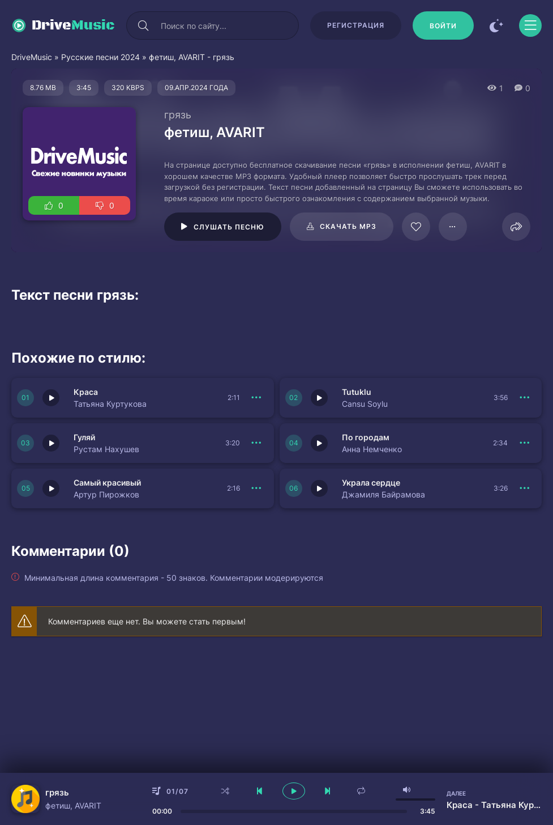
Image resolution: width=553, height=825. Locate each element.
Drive (73, 25)
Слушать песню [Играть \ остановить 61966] (229, 227)
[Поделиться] (516, 226)
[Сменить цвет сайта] (496, 25)
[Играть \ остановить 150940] (319, 443)
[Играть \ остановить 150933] (51, 488)
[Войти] (443, 25)
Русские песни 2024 (100, 57)
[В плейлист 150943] (257, 397)
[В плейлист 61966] (453, 226)
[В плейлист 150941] (257, 443)
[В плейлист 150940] (524, 443)
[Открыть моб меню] (530, 25)
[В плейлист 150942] (524, 397)
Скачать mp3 (348, 226)
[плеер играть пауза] (293, 791)
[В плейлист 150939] (524, 488)
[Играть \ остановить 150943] (51, 398)
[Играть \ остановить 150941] (51, 443)
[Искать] (143, 25)
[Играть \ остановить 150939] (319, 488)
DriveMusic (31, 57)
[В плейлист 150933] (257, 488)
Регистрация (355, 25)
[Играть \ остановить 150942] (319, 398)
